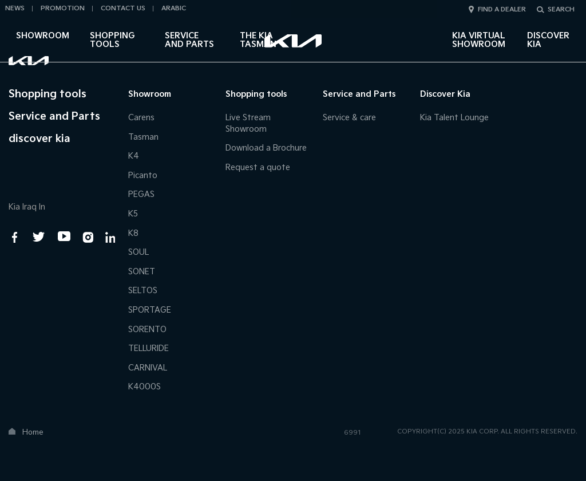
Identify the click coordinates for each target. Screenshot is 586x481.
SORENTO (147, 329)
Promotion (63, 8)
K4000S (144, 387)
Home (32, 432)
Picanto (142, 175)
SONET (141, 272)
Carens (141, 118)
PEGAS (141, 194)
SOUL (138, 252)
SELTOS (142, 290)
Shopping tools (112, 40)
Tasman (143, 137)
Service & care (349, 118)
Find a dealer (502, 9)
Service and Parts (189, 40)
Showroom (42, 36)
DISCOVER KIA (548, 40)
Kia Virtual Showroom (478, 40)
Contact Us (123, 8)
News (15, 8)
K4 (133, 156)
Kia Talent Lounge (454, 118)
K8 (133, 233)
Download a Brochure (266, 148)
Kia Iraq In (27, 207)
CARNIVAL (147, 368)
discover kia (39, 139)
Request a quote (257, 167)
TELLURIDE (148, 348)
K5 (133, 214)
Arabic (173, 8)
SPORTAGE (149, 310)
